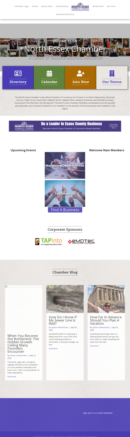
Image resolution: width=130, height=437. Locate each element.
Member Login (22, 6)
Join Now (111, 6)
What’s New (98, 6)
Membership (62, 6)
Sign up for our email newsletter (98, 413)
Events (35, 6)
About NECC (47, 6)
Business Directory (65, 14)
